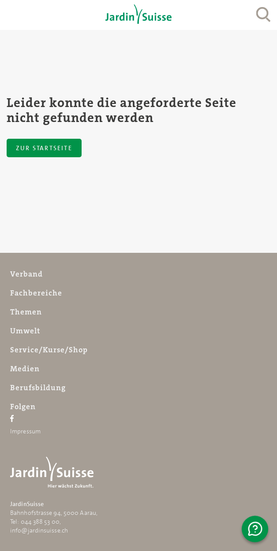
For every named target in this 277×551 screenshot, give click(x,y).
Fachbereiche (36, 293)
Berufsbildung (38, 387)
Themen (26, 312)
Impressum (25, 431)
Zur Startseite (44, 148)
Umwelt (25, 331)
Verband (26, 274)
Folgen (23, 406)
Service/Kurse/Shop (49, 350)
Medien (25, 368)
